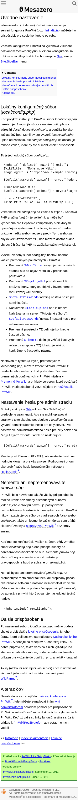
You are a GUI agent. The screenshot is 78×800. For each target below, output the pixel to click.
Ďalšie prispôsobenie (14, 89)
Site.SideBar (9, 61)
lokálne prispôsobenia (43, 631)
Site (59, 56)
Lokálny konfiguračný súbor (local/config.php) (29, 77)
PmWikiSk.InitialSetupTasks (21, 761)
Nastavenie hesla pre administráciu (23, 81)
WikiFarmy (8, 678)
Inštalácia (51, 30)
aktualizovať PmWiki (40, 525)
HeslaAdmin (9, 471)
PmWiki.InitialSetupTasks (36, 756)
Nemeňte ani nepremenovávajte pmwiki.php (28, 85)
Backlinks (45, 761)
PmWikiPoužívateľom (28, 722)
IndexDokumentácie (34, 738)
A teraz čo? (8, 92)
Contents (10, 72)
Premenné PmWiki (13, 381)
